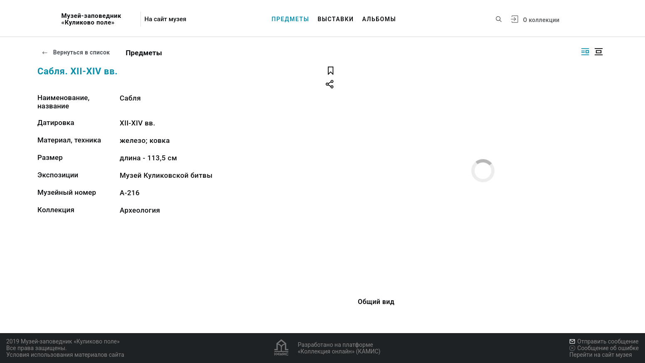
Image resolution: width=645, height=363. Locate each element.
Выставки (336, 19)
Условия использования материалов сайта (65, 354)
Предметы (291, 19)
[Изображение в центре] (598, 51)
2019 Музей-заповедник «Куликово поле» (63, 341)
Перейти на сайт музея (600, 354)
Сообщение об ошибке (604, 348)
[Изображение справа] (585, 51)
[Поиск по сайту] (498, 19)
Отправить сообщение (603, 341)
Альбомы (379, 19)
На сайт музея (166, 19)
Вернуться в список (76, 52)
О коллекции (541, 20)
